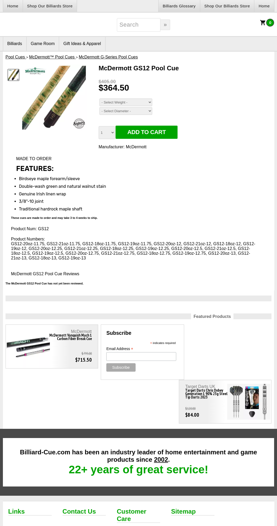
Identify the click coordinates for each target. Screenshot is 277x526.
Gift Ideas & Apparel (82, 43)
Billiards (14, 43)
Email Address (115, 348)
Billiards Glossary (179, 6)
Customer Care (131, 471)
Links (16, 467)
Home (12, 6)
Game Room (43, 43)
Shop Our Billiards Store (50, 6)
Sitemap (183, 467)
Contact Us (79, 467)
